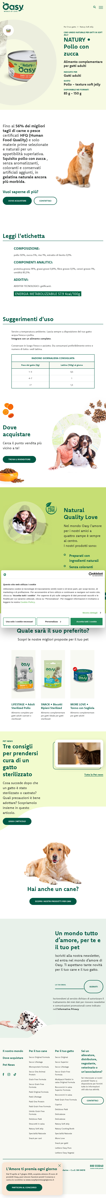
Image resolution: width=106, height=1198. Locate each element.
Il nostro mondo (13, 1054)
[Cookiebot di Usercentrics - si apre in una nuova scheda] (91, 574)
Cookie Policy (27, 602)
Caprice (58, 1108)
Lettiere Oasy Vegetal (64, 1156)
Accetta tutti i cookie (86, 621)
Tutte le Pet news (93, 778)
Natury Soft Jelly (36, 1132)
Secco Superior (61, 1065)
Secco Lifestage (36, 1065)
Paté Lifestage (35, 1100)
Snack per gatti (61, 1147)
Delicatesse (60, 1118)
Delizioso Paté (35, 1122)
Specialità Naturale (37, 1137)
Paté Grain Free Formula (40, 1110)
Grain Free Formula (37, 1083)
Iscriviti (93, 990)
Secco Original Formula (39, 1061)
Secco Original (61, 1061)
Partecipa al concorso (24, 1187)
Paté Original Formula (38, 1095)
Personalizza (53, 621)
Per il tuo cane (38, 1054)
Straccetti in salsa (37, 1127)
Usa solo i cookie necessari (19, 621)
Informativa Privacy (68, 1012)
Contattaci (45, 200)
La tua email (60, 988)
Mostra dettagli (90, 613)
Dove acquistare (17, 200)
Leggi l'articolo (17, 825)
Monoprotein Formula (39, 1070)
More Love (60, 1142)
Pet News (9, 1068)
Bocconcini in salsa (63, 1098)
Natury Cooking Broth (64, 1132)
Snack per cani (35, 1142)
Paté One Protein (36, 1105)
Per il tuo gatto (64, 1054)
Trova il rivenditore (19, 459)
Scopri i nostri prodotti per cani (53, 905)
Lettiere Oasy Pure (63, 1151)
